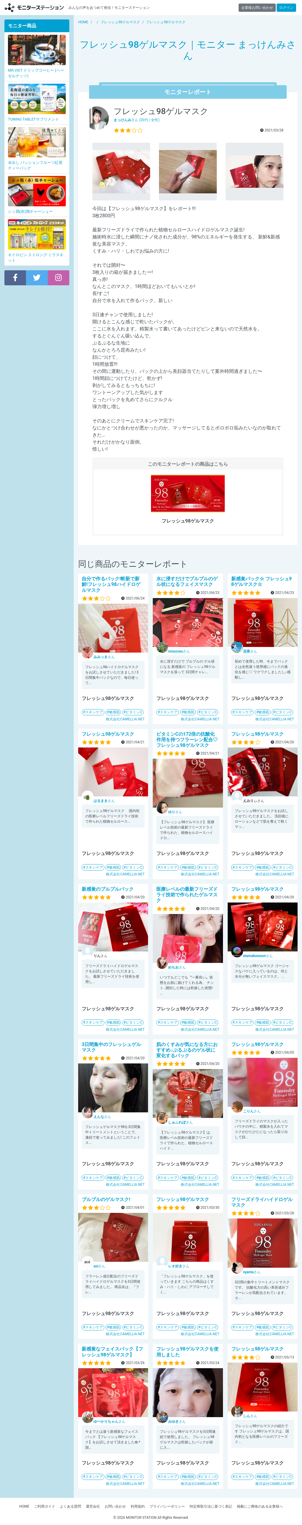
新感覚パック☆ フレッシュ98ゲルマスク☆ (261, 581)
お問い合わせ (115, 1506)
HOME (24, 1506)
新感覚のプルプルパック (108, 889)
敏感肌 (114, 712)
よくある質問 (70, 1506)
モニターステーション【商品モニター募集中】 (34, 7)
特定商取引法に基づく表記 (211, 1506)
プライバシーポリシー (167, 1506)
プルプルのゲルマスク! (106, 1199)
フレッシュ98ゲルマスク (108, 734)
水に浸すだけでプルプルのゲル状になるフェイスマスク (187, 581)
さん (104, 657)
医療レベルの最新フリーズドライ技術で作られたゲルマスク (187, 894)
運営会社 (93, 1506)
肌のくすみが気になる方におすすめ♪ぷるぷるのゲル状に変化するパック (187, 1050)
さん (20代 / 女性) (137, 120)
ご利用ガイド (44, 1506)
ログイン (286, 8)
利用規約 (138, 1506)
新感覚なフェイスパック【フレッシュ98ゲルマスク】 (112, 1351)
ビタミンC (134, 712)
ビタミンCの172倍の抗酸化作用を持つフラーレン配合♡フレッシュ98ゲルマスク (187, 739)
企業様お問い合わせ (257, 8)
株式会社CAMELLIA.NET (125, 719)
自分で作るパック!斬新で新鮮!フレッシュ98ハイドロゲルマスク (111, 584)
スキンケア (94, 712)
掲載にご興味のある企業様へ (260, 1506)
